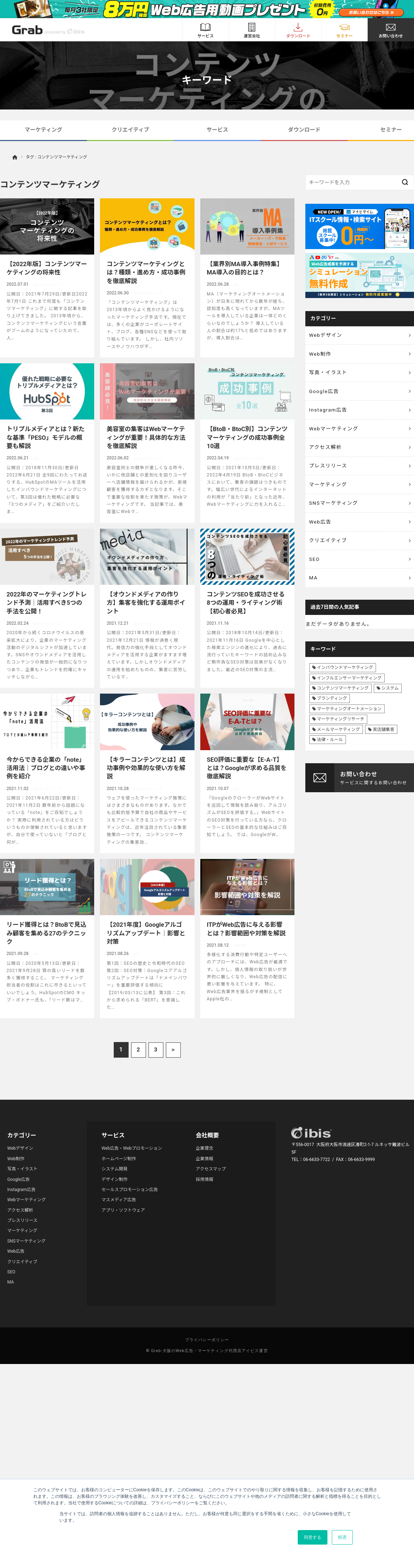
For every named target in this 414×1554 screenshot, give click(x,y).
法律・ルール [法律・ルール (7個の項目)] (330, 747)
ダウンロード (304, 130)
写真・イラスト (328, 374)
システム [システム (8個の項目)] (390, 696)
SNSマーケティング (334, 508)
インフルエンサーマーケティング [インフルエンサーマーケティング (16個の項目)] (349, 686)
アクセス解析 (326, 451)
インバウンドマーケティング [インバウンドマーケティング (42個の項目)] (345, 675)
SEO (314, 566)
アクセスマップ (211, 1168)
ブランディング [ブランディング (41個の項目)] (332, 706)
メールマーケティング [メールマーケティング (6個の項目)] (338, 737)
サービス (217, 130)
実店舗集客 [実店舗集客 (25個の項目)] (383, 737)
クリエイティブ (130, 130)
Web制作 (320, 354)
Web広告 (320, 527)
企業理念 (204, 1148)
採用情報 (204, 1179)
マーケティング (43, 130)
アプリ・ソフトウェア (123, 1210)
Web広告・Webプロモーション (131, 1148)
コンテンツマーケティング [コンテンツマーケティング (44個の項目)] (343, 696)
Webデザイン (326, 335)
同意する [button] (312, 1537)
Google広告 (324, 393)
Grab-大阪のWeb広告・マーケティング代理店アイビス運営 (209, 1350)
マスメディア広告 (118, 1199)
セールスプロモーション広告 (129, 1189)
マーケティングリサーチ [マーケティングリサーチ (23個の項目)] (340, 727)
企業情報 (204, 1158)
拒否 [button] (342, 1537)
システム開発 (114, 1168)
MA (313, 585)
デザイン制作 (114, 1179)
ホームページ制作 (118, 1158)
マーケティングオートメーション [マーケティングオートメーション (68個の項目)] (349, 716)
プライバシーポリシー (207, 1340)
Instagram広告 (328, 412)
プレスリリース (328, 470)
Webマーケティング (334, 431)
